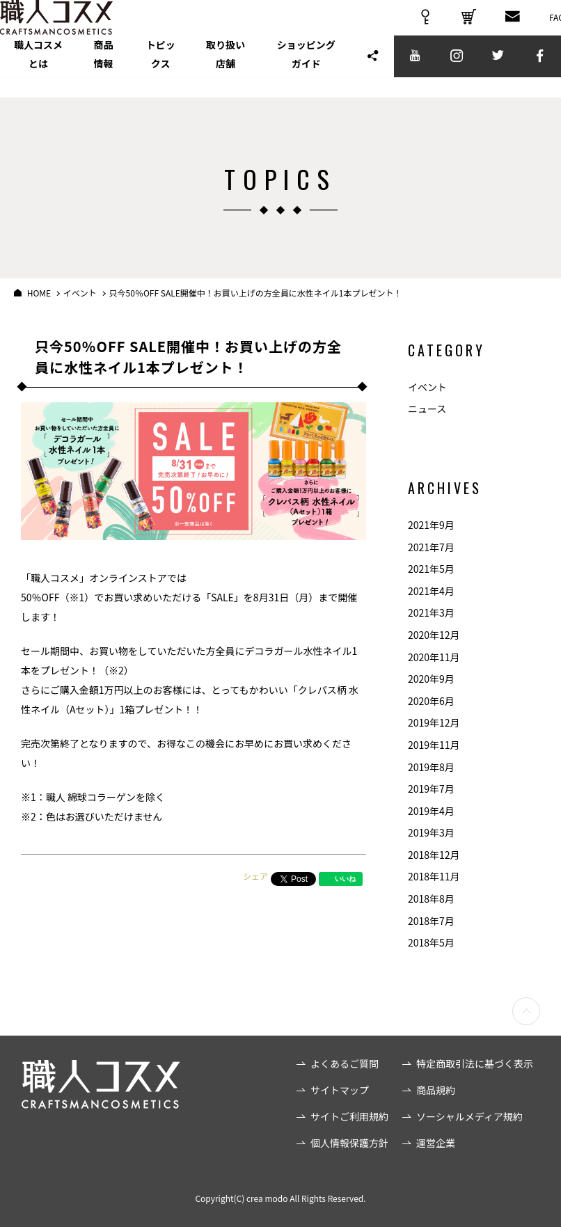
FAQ (543, 27)
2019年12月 (434, 722)
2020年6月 (431, 701)
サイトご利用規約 (349, 1116)
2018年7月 (431, 921)
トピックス (201, 75)
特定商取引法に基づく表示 (474, 1063)
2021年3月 (431, 612)
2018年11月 (434, 876)
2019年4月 (431, 811)
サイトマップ (339, 1090)
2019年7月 (431, 788)
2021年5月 (431, 569)
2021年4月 (431, 591)
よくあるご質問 (344, 1063)
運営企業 (435, 1143)
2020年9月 (431, 679)
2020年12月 (434, 635)
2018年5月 (431, 942)
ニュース (427, 408)
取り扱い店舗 (282, 75)
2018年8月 (431, 898)
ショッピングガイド (383, 75)
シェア (255, 876)
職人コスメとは (48, 75)
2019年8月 (431, 767)
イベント (427, 387)
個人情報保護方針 (349, 1143)
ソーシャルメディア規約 (469, 1116)
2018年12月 (434, 855)
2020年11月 (434, 657)
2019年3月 (431, 832)
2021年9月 (431, 525)
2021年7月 (431, 547)
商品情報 (129, 75)
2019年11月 (434, 745)
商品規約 (435, 1090)
